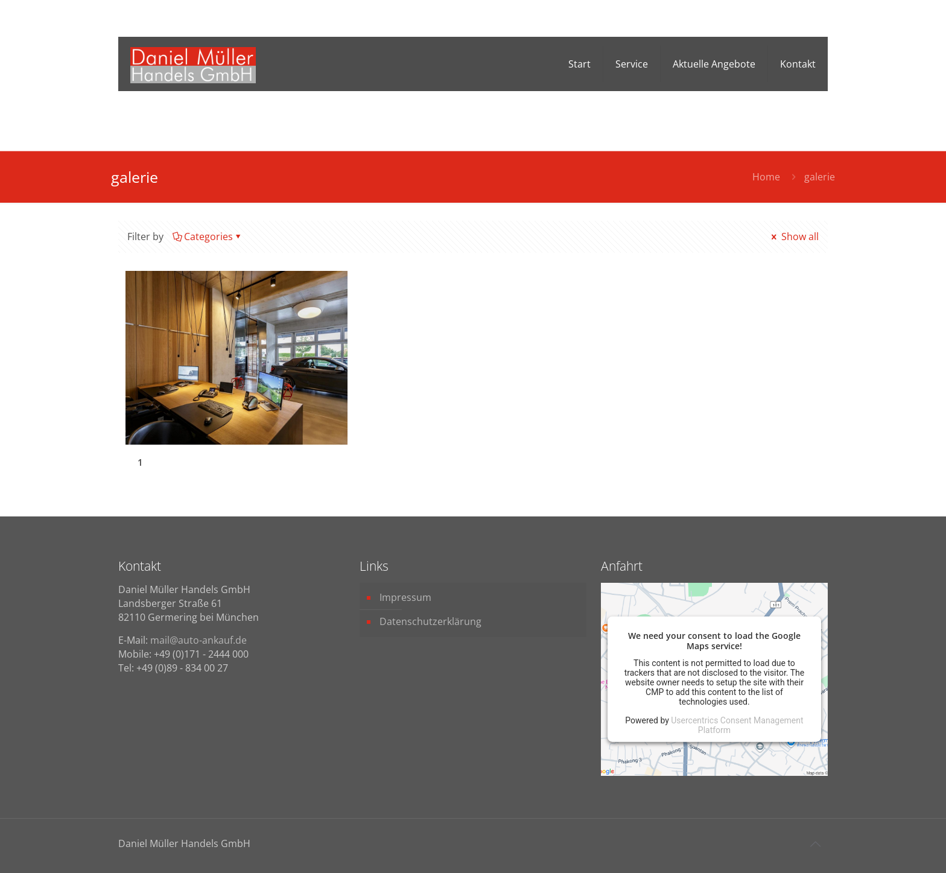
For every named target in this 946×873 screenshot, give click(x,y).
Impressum (405, 597)
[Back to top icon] (815, 844)
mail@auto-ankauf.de (198, 640)
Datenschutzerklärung (430, 621)
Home (766, 176)
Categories (208, 236)
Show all (794, 236)
